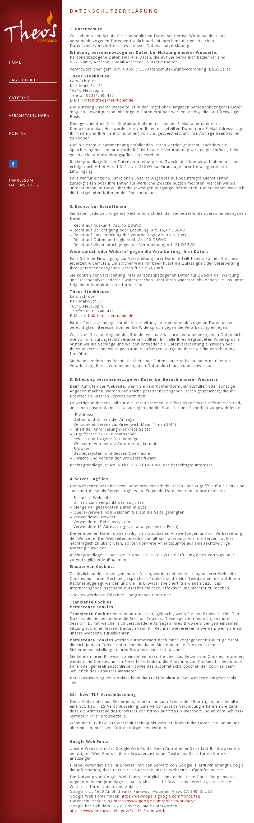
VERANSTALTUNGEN (31, 115)
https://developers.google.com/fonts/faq (162, 796)
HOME (17, 62)
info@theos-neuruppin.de (110, 100)
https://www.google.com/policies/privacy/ (155, 800)
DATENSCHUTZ (26, 184)
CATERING (21, 97)
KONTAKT (20, 133)
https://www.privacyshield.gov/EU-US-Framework (119, 810)
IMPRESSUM (23, 180)
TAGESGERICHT (26, 79)
